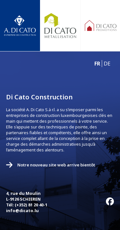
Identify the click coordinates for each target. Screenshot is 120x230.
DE (107, 63)
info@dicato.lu (22, 210)
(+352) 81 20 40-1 (31, 205)
